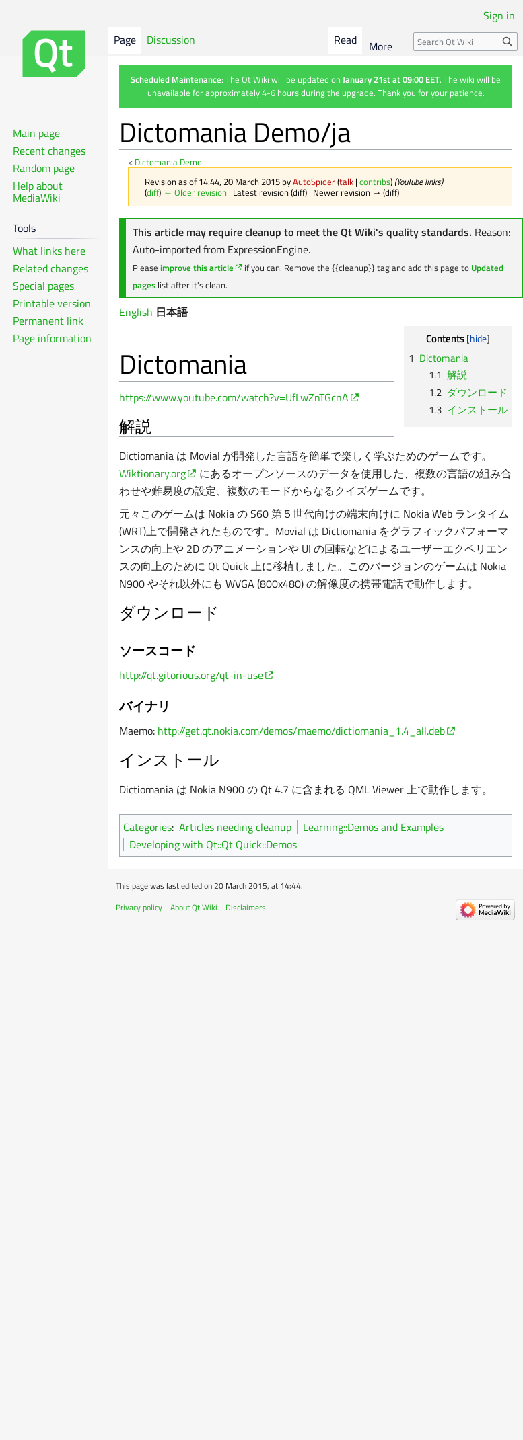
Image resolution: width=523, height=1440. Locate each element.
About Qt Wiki (193, 907)
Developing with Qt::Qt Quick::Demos (213, 844)
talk (346, 181)
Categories (147, 827)
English (136, 312)
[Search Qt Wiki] (465, 41)
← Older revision (194, 192)
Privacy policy (139, 907)
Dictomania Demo (168, 162)
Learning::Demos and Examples (373, 827)
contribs (374, 181)
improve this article (197, 267)
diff (153, 192)
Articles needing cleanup (235, 827)
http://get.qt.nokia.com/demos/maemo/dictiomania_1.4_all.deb (301, 731)
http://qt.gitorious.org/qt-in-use (191, 675)
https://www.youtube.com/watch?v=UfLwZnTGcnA (234, 397)
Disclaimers (245, 907)
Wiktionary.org (152, 473)
